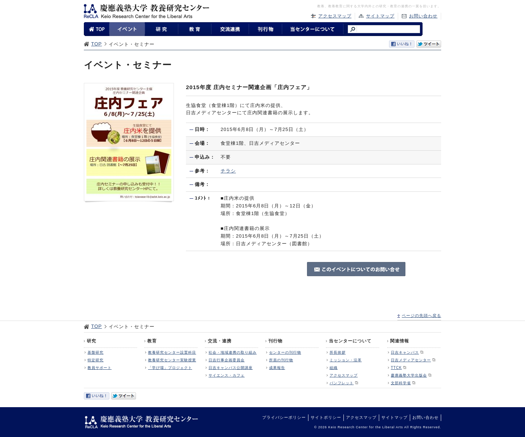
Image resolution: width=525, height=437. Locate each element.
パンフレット (342, 383)
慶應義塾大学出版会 (409, 375)
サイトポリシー (326, 417)
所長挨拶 (338, 352)
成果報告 (277, 368)
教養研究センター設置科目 (172, 352)
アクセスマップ (334, 16)
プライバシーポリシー (284, 417)
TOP (96, 44)
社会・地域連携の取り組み (233, 352)
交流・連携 (220, 340)
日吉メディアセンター (411, 360)
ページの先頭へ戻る (421, 315)
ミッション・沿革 (346, 360)
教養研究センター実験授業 (172, 360)
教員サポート (100, 368)
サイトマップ (380, 16)
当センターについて (350, 340)
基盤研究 (96, 352)
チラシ (228, 171)
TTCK (396, 368)
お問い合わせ (423, 16)
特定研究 (96, 360)
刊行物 (275, 340)
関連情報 (399, 340)
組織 (334, 368)
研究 (91, 340)
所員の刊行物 (281, 360)
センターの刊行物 (285, 352)
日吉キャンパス (405, 352)
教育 (152, 340)
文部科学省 (401, 383)
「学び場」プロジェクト (170, 368)
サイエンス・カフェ (227, 375)
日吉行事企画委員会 (227, 360)
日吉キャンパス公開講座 (231, 368)
